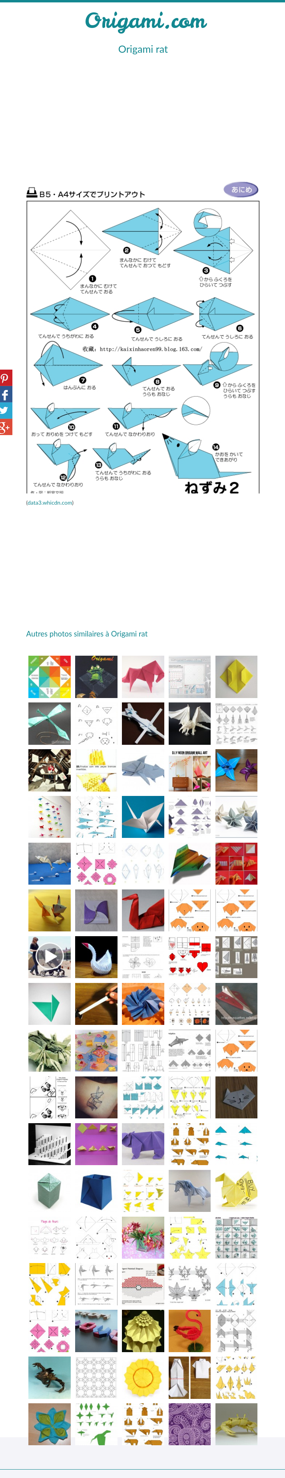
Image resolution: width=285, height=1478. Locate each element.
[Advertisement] (141, 116)
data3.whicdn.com (50, 502)
